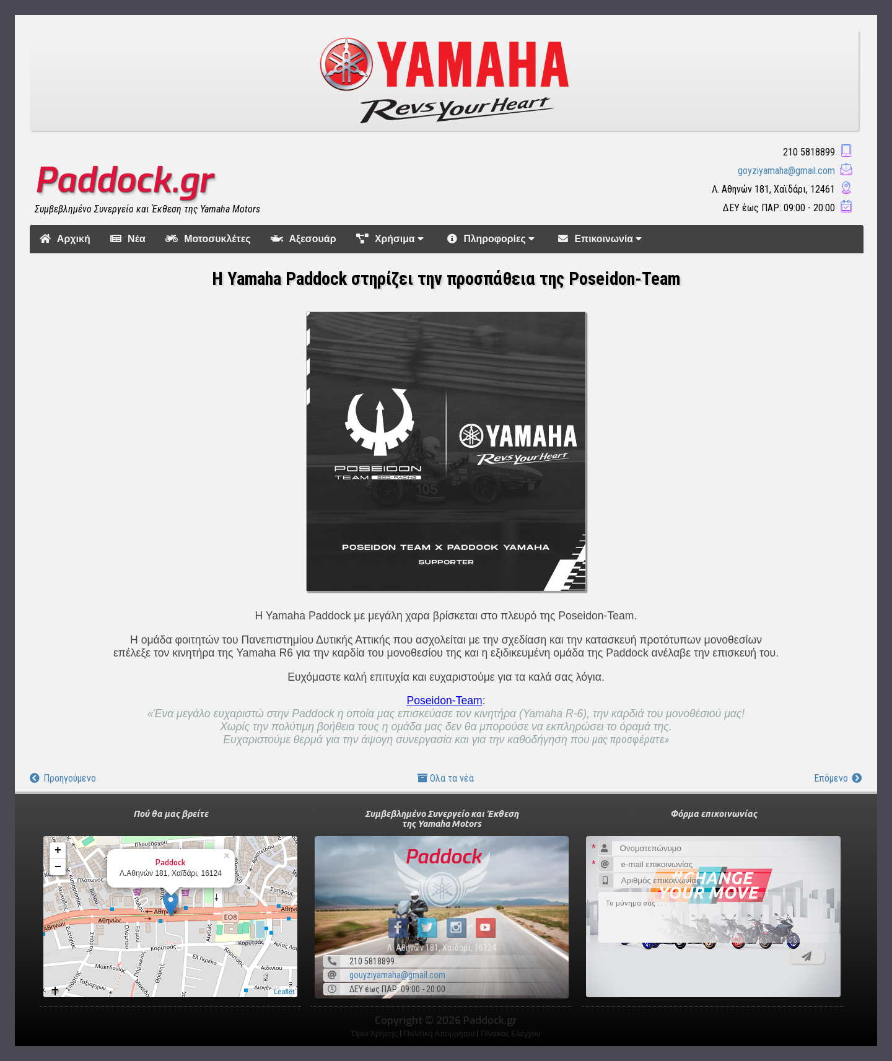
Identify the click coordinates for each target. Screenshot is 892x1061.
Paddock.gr (123, 180)
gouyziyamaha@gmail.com (397, 975)
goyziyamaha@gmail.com (786, 171)
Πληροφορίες (492, 239)
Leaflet (284, 991)
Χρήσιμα (391, 239)
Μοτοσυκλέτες (208, 239)
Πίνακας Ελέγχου (510, 1033)
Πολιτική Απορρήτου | (442, 1033)
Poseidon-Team (444, 700)
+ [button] (58, 850)
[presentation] (683, 969)
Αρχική (65, 239)
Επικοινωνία (601, 239)
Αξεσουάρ (303, 239)
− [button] (58, 867)
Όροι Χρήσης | (377, 1033)
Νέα (128, 239)
